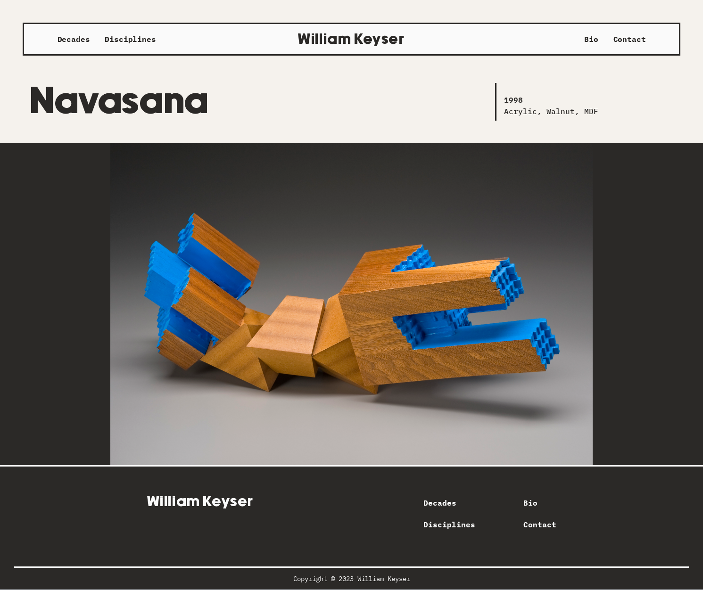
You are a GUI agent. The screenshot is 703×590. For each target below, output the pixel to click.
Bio (591, 39)
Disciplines (130, 39)
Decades (74, 39)
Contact (629, 39)
